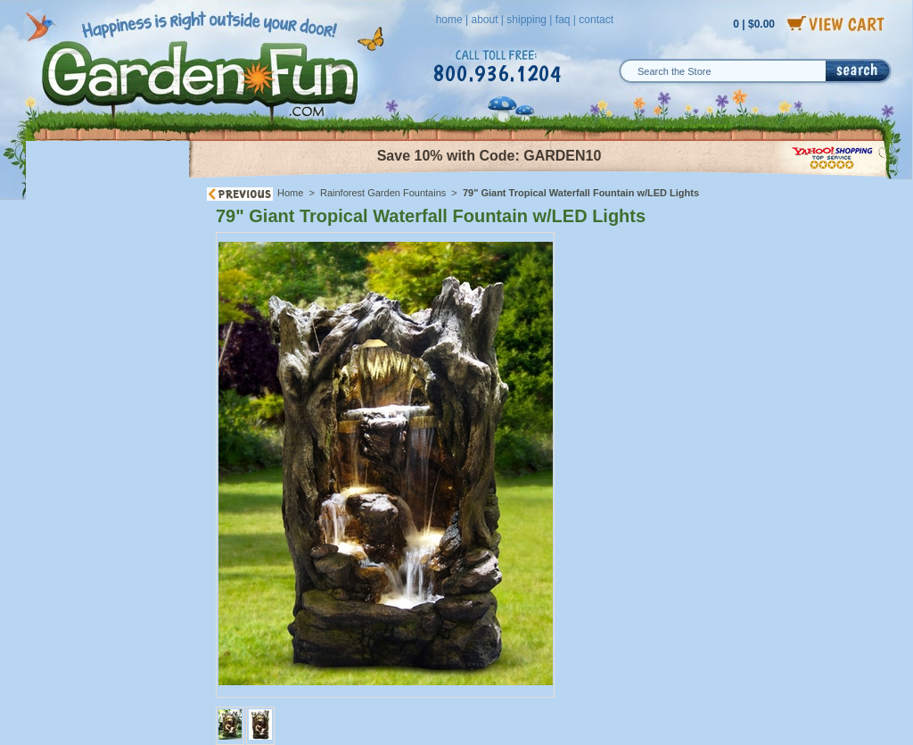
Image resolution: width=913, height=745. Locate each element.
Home (290, 192)
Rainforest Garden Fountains (383, 192)
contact (596, 19)
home (449, 19)
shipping (526, 19)
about (484, 19)
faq (563, 19)
